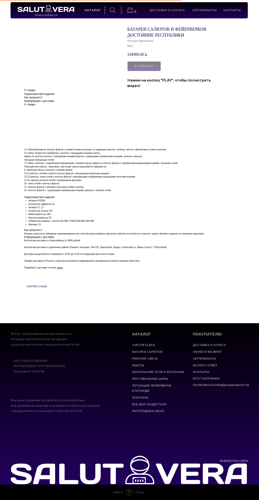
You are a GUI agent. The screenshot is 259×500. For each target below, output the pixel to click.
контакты (232, 10)
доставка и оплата (167, 10)
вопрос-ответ (205, 365)
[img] (46, 8)
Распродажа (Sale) (148, 411)
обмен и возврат (207, 351)
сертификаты (204, 10)
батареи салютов (147, 351)
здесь (60, 267)
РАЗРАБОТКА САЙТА (234, 461)
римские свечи (145, 358)
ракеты (138, 365)
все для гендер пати (149, 404)
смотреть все (143, 345)
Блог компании (206, 378)
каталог (93, 10)
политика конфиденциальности (221, 385)
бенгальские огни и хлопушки (158, 372)
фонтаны (140, 397)
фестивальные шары (150, 378)
